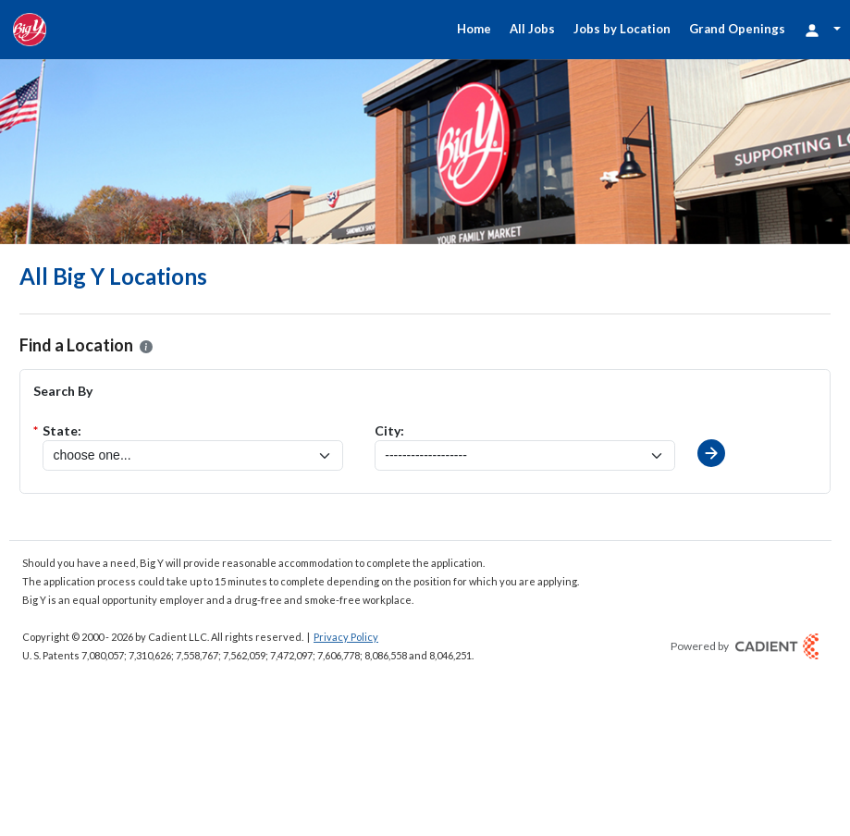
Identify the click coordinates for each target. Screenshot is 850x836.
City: (389, 430)
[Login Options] (822, 29)
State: (62, 430)
